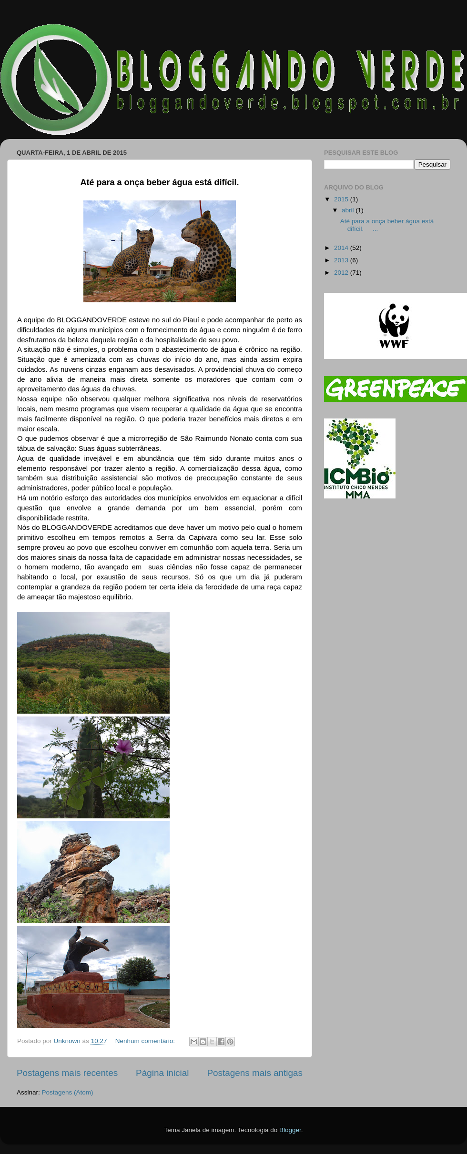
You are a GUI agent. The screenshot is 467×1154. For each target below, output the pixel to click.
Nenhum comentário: (146, 1041)
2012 (342, 272)
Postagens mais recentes (67, 1073)
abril (348, 210)
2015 (342, 199)
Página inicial (162, 1073)
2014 (342, 247)
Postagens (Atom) (67, 1092)
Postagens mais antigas (255, 1073)
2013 (342, 260)
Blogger (290, 1130)
